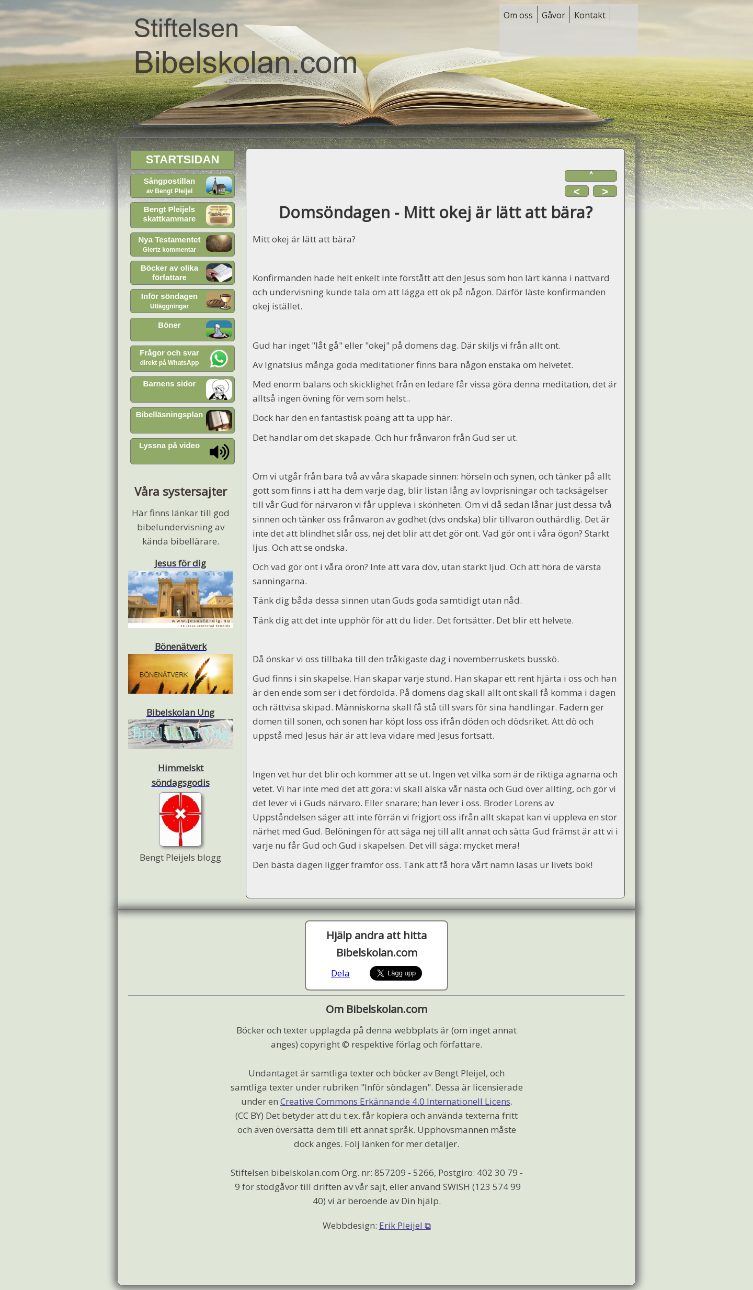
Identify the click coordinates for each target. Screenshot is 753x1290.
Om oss (518, 15)
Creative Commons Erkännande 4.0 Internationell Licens (395, 1101)
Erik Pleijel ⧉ (405, 1225)
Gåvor (553, 15)
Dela (340, 973)
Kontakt (590, 15)
